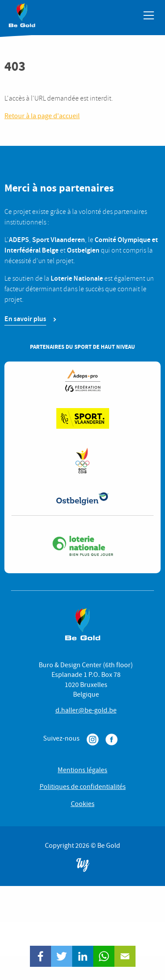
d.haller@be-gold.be (86, 710)
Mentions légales (82, 770)
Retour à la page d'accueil (42, 116)
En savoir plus (25, 318)
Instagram (93, 739)
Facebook (111, 739)
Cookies (83, 803)
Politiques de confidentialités (83, 786)
